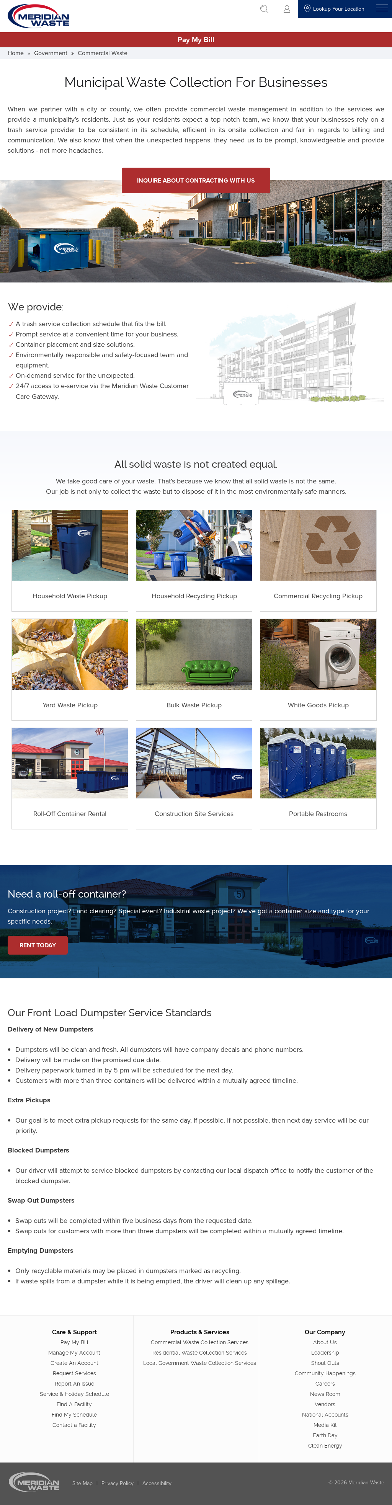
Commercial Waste (102, 53)
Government (50, 53)
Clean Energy (325, 1445)
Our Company (325, 1331)
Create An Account (74, 1363)
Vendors (325, 1404)
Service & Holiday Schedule (74, 1394)
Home (16, 53)
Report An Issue (74, 1383)
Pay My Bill (196, 39)
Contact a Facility (74, 1425)
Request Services (74, 1373)
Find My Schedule (74, 1414)
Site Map (82, 1483)
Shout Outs (325, 1363)
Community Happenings (325, 1373)
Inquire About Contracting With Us (196, 180)
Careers (325, 1383)
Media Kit (325, 1425)
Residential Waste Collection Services (199, 1352)
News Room (325, 1394)
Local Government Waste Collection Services (199, 1363)
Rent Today (38, 945)
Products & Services (199, 1331)
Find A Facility (74, 1404)
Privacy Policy (117, 1483)
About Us (325, 1342)
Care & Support (74, 1331)
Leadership (325, 1352)
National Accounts (325, 1414)
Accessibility (157, 1483)
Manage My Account (74, 1352)
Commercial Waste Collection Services (199, 1342)
